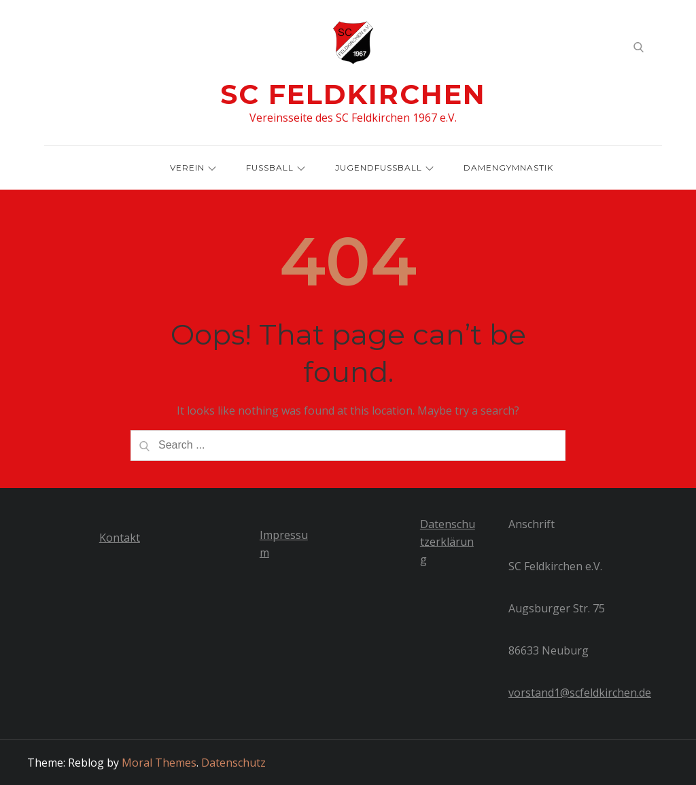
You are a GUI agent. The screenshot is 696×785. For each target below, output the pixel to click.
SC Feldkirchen (353, 94)
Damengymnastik (508, 167)
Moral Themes (159, 762)
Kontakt (119, 537)
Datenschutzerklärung (447, 542)
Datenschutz (233, 762)
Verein (193, 167)
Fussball (275, 167)
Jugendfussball (384, 167)
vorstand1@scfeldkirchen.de (579, 692)
